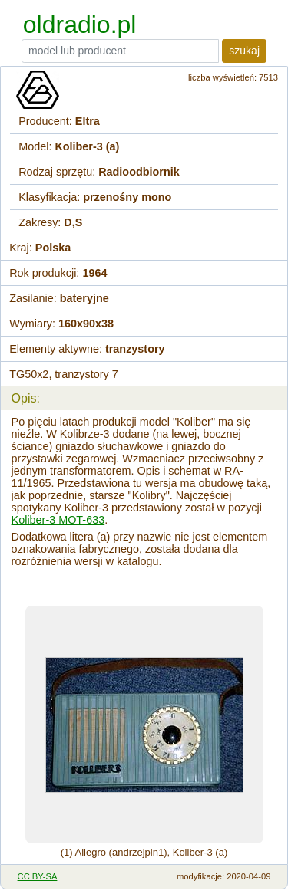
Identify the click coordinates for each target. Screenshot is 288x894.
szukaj (244, 50)
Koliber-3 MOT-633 (58, 520)
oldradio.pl (80, 24)
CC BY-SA (38, 876)
